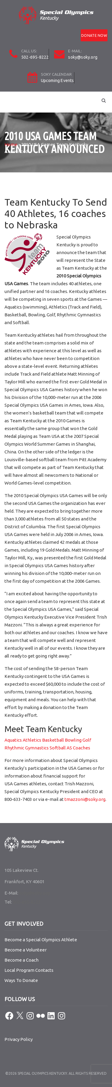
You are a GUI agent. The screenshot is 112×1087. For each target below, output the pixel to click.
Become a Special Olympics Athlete (40, 939)
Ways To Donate (21, 980)
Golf (86, 740)
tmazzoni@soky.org (85, 799)
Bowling (73, 740)
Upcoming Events (57, 80)
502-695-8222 (35, 57)
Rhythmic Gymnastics (26, 747)
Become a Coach (21, 959)
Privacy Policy (18, 1039)
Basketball (52, 740)
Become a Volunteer (25, 949)
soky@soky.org (82, 57)
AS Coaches (78, 747)
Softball (58, 747)
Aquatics (13, 740)
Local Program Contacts (28, 970)
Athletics (32, 740)
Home (10, 144)
